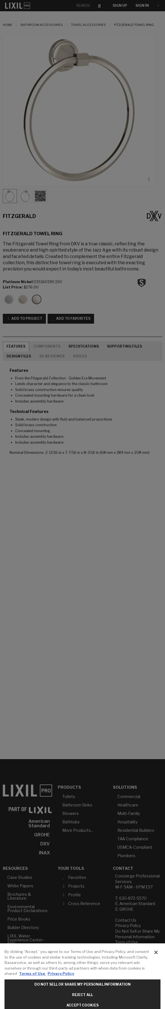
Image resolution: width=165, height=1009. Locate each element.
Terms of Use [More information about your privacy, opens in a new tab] (32, 977)
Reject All (82, 998)
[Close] (156, 956)
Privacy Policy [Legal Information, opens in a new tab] (61, 977)
